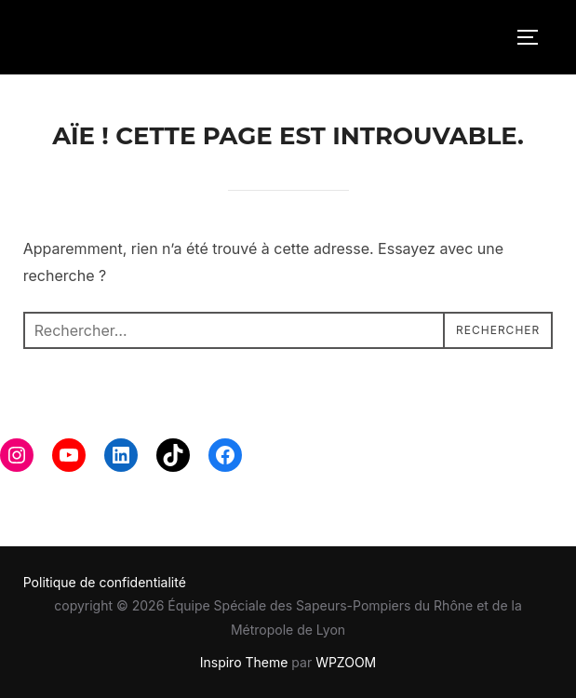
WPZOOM (345, 662)
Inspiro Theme (244, 662)
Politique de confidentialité (104, 582)
